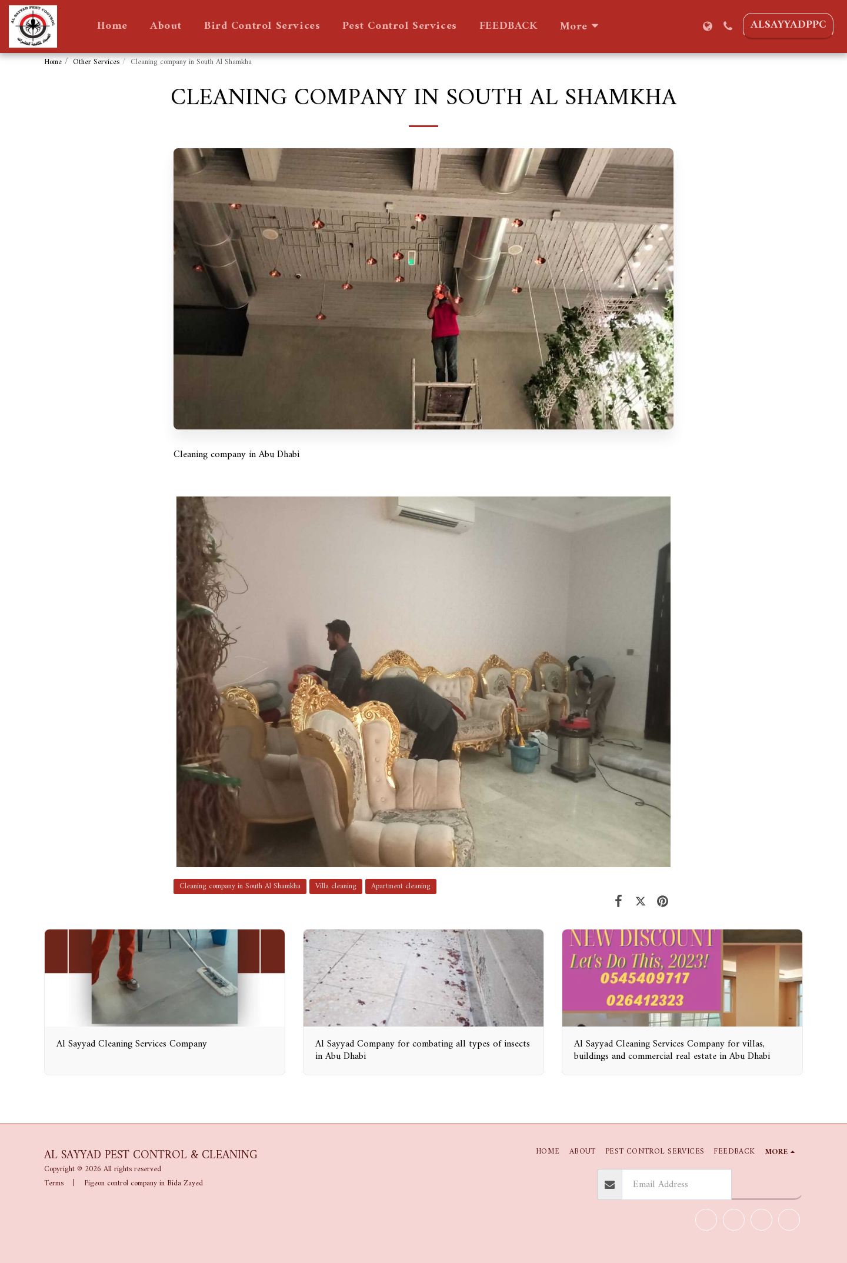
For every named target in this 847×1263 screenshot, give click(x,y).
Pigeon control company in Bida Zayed (143, 1183)
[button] (728, 26)
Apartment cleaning (401, 886)
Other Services (96, 62)
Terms (54, 1183)
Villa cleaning (335, 886)
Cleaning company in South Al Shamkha (240, 886)
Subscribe (767, 1183)
